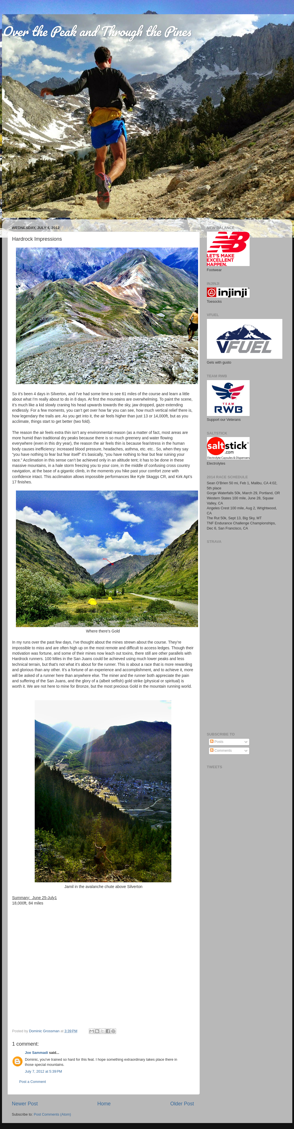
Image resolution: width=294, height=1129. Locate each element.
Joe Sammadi (36, 1053)
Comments (221, 751)
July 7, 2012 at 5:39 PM (43, 1072)
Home (104, 1104)
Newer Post (25, 1104)
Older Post (182, 1104)
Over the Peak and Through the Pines (96, 31)
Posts (216, 742)
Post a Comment (32, 1082)
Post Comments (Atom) (52, 1114)
